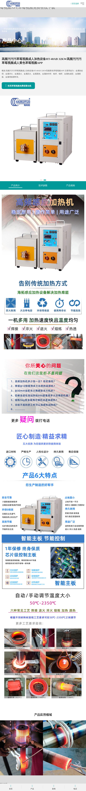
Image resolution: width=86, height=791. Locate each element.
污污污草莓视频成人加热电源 (49, 29)
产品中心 (31, 29)
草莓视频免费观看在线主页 (14, 29)
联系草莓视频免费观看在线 (18, 85)
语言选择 (75, 4)
